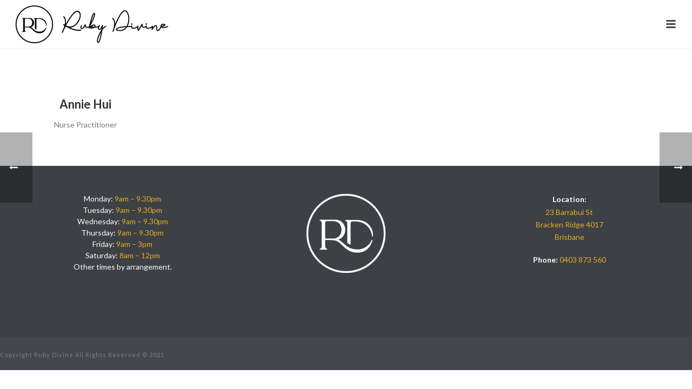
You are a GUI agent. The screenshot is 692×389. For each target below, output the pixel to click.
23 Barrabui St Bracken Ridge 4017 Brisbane (569, 224)
